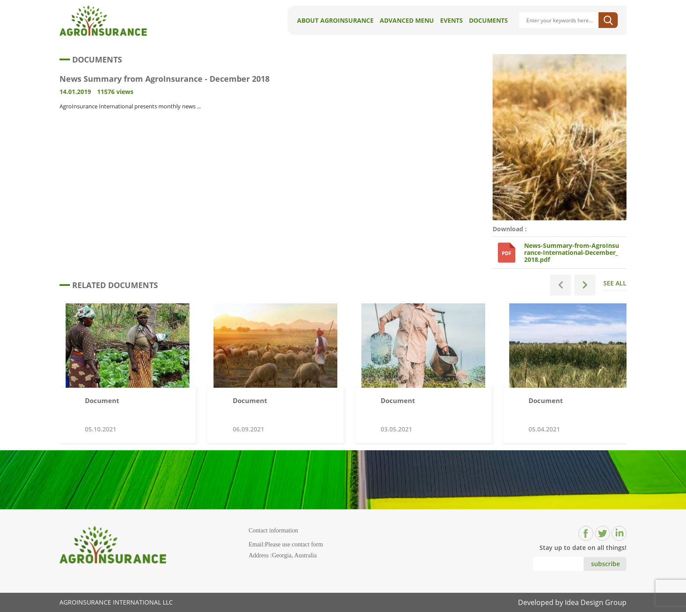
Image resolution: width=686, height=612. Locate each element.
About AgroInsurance (335, 20)
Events (451, 20)
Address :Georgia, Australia (282, 555)
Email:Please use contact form (285, 544)
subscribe (605, 564)
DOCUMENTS (91, 59)
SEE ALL (614, 285)
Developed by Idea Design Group (572, 602)
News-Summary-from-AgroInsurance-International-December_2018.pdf (571, 252)
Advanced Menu (407, 20)
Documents (488, 20)
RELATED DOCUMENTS (109, 285)
